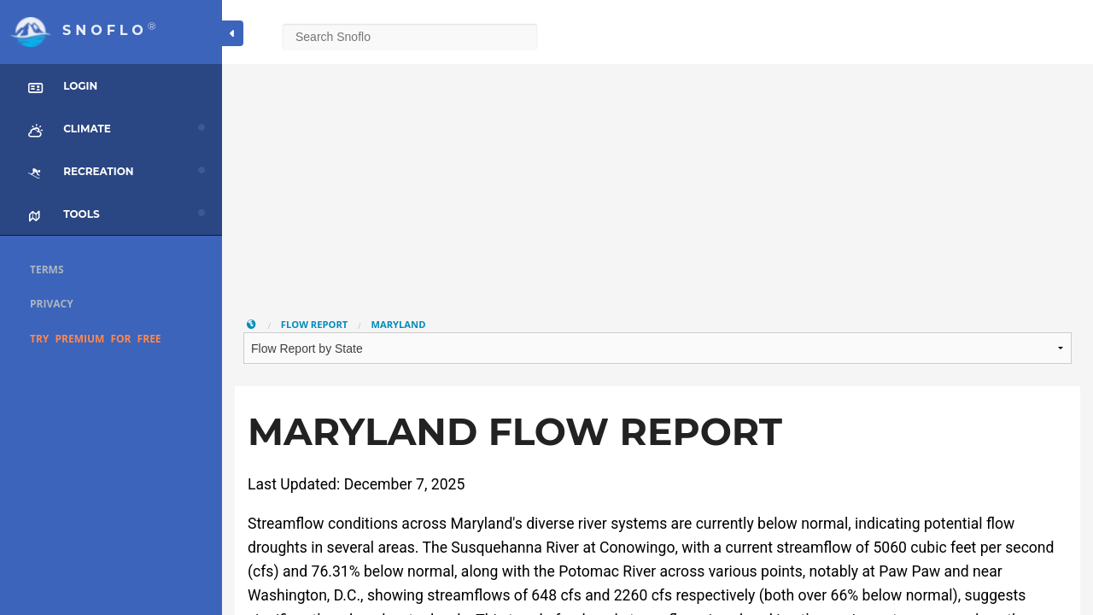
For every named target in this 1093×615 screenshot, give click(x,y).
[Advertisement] (657, 183)
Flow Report (314, 324)
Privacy (51, 303)
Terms (47, 269)
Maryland (398, 324)
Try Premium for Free (95, 338)
